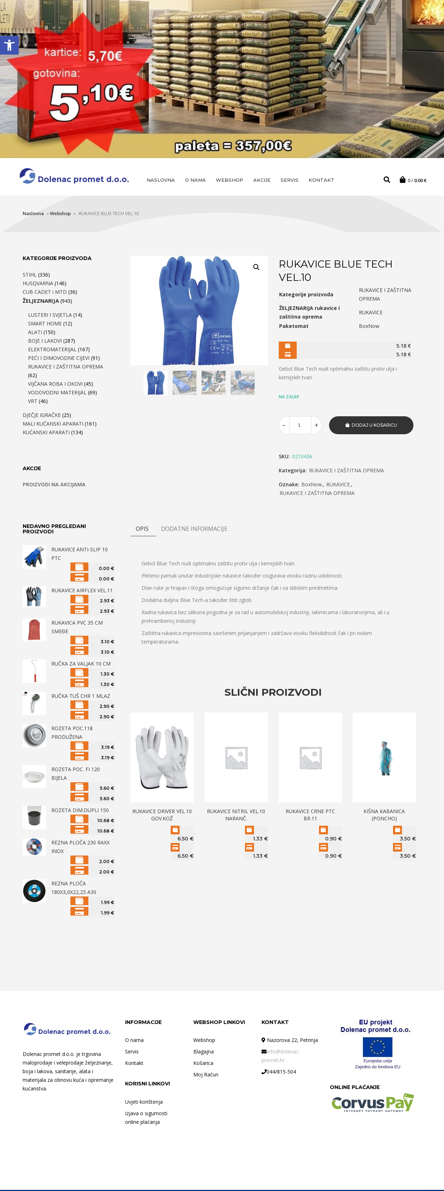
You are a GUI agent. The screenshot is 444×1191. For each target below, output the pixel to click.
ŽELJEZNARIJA (41, 301)
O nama (195, 180)
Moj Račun (205, 1075)
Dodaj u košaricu (374, 426)
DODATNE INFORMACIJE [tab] (194, 530)
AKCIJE (261, 180)
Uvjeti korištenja (144, 1102)
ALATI (35, 333)
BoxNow (311, 485)
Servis (290, 180)
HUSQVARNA (38, 284)
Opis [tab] (142, 530)
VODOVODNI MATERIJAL (57, 393)
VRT (32, 402)
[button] (9, 45)
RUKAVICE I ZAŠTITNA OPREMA (346, 471)
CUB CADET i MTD (45, 292)
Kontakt (321, 180)
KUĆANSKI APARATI (46, 433)
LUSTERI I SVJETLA (50, 315)
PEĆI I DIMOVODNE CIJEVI (58, 359)
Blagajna (203, 1052)
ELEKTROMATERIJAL (52, 350)
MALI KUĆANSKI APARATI (53, 424)
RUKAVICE (338, 485)
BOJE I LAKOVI (45, 341)
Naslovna (161, 180)
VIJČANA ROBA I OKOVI (55, 384)
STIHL (30, 275)
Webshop (229, 180)
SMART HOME (45, 324)
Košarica (203, 1064)
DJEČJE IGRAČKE (42, 416)
